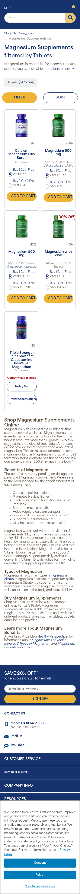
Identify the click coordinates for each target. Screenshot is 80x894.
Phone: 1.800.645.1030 (27, 723)
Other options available (58, 166)
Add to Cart (23, 196)
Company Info (18, 786)
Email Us (16, 736)
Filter (19, 97)
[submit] (71, 18)
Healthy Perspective (52, 636)
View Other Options (23, 399)
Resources (15, 799)
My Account (16, 772)
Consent (40, 863)
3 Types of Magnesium (34, 644)
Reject (40, 875)
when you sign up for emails (28, 676)
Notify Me (21, 386)
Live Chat (17, 745)
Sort (60, 97)
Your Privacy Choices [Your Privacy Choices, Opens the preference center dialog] (40, 886)
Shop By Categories (19, 33)
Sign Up (40, 699)
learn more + (63, 69)
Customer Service (22, 759)
